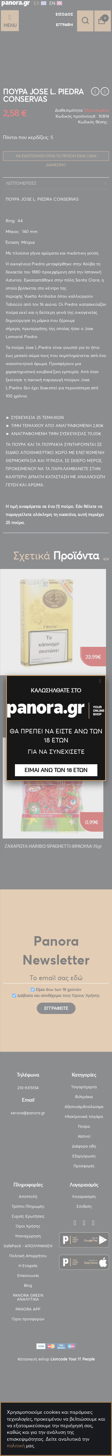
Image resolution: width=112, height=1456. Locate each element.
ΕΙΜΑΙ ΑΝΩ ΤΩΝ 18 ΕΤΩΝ (56, 770)
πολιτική (16, 1446)
